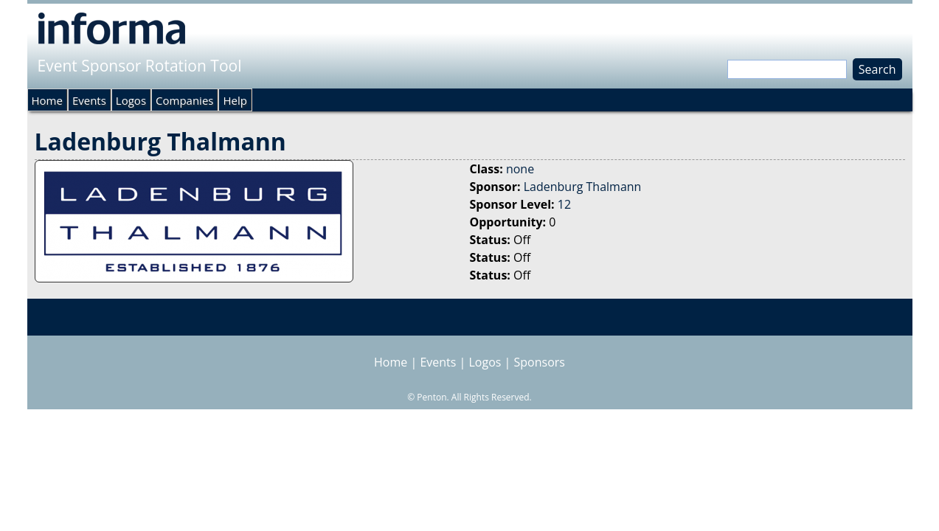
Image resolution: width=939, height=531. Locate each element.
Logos (131, 100)
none (520, 169)
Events (89, 100)
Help (234, 100)
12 (564, 204)
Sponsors (539, 362)
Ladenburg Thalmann (583, 186)
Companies (184, 100)
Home (47, 100)
